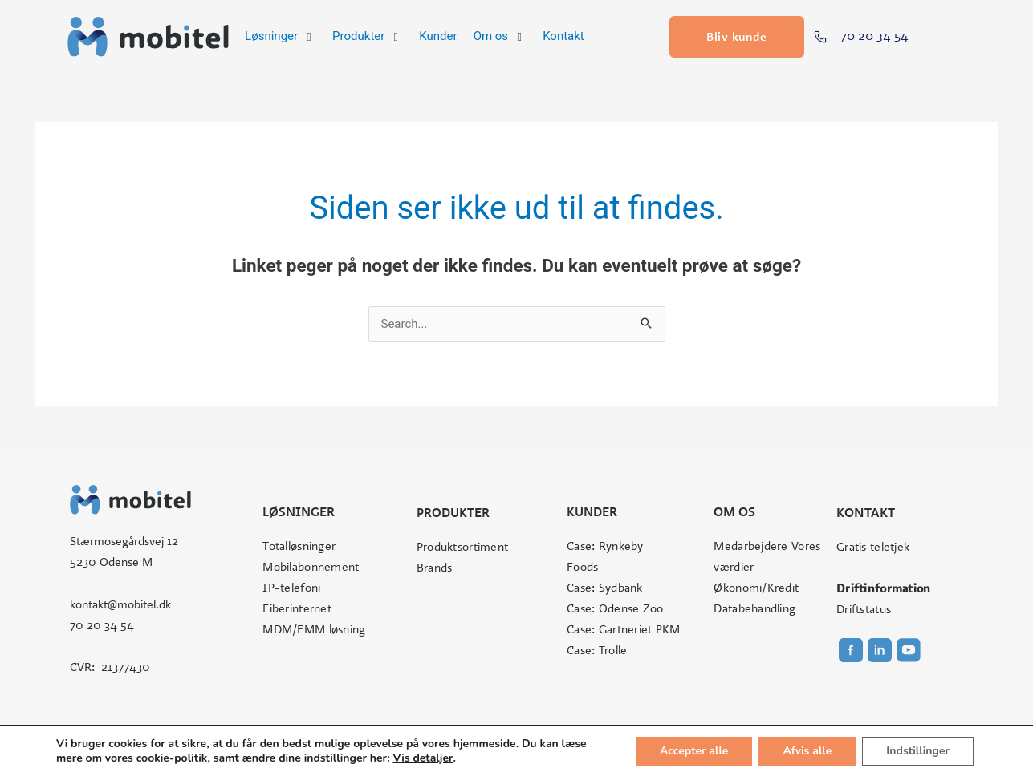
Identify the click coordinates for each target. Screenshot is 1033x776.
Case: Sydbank (605, 587)
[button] (280, 37)
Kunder (592, 511)
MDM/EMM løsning (313, 629)
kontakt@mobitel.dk (120, 604)
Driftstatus (863, 609)
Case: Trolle (597, 650)
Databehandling (754, 608)
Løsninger (298, 511)
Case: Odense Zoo (615, 608)
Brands (435, 567)
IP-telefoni (291, 587)
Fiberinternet (296, 608)
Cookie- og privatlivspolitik (628, 741)
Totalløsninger (299, 546)
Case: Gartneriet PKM (624, 629)
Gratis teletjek (872, 547)
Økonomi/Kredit (756, 587)
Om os (734, 511)
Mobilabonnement (310, 567)
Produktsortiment (462, 547)
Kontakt (865, 512)
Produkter (453, 512)
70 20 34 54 (102, 625)
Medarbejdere (750, 546)
